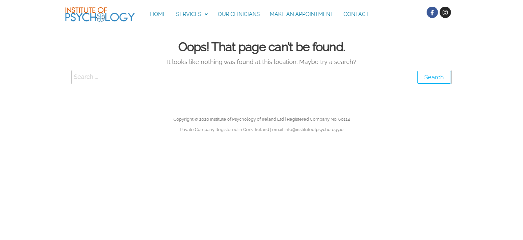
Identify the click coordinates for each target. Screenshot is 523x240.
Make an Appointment (302, 14)
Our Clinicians (239, 14)
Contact (356, 14)
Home (158, 14)
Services (192, 14)
